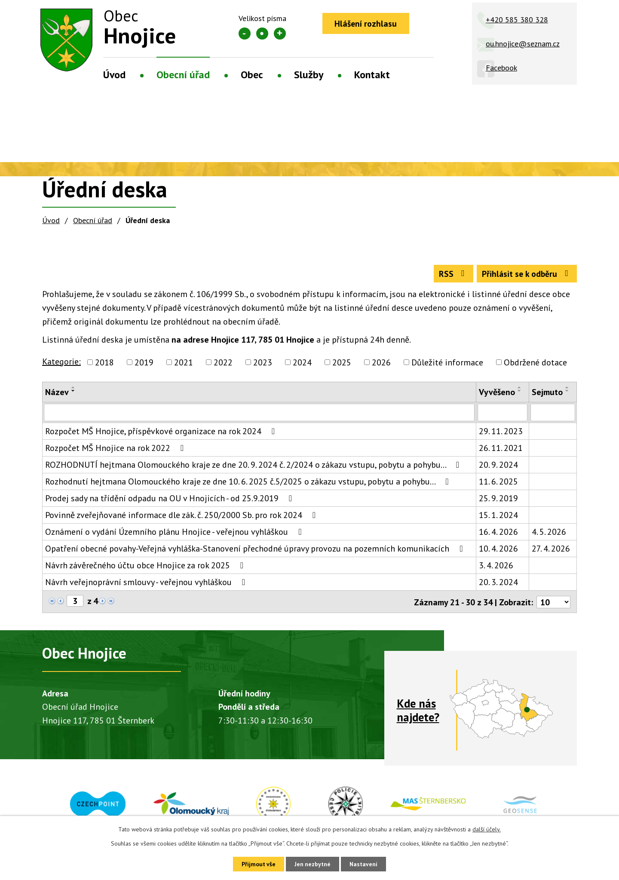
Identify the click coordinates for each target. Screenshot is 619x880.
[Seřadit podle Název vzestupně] (73, 388)
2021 (183, 363)
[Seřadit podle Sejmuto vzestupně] (567, 388)
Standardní (262, 34)
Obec (252, 74)
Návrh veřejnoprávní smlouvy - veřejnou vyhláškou (147, 583)
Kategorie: (61, 362)
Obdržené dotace (535, 363)
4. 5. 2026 (549, 533)
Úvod (114, 74)
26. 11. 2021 (501, 449)
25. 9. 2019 (498, 500)
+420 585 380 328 (517, 20)
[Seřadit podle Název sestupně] (73, 392)
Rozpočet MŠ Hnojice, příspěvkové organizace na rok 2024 (162, 432)
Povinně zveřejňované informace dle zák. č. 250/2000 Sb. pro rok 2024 (182, 516)
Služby (308, 74)
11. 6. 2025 (498, 483)
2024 (302, 363)
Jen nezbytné (312, 864)
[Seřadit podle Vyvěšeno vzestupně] (519, 388)
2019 (144, 363)
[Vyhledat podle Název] (259, 414)
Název (57, 393)
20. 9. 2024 (498, 466)
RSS (451, 274)
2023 (262, 363)
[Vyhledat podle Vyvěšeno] (502, 414)
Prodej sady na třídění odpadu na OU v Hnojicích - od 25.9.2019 (170, 500)
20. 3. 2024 (498, 583)
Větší (280, 34)
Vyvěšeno (497, 393)
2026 (381, 363)
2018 (104, 363)
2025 (341, 363)
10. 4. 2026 (498, 550)
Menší (245, 34)
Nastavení (365, 864)
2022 (223, 363)
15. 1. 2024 (498, 516)
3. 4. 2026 (496, 567)
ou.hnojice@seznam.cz (523, 44)
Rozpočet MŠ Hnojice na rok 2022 (116, 449)
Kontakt (372, 74)
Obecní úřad (183, 74)
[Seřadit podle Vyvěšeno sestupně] (519, 392)
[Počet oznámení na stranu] (553, 603)
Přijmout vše (256, 864)
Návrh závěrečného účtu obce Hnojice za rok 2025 (146, 567)
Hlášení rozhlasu (366, 23)
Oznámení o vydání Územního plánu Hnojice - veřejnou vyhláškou (175, 533)
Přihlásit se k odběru (526, 274)
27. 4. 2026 (551, 550)
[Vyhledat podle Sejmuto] (552, 414)
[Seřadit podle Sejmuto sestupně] (567, 392)
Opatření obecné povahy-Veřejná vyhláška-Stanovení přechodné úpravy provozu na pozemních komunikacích (255, 550)
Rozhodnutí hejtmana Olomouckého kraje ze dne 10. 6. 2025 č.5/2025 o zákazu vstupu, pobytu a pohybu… (248, 483)
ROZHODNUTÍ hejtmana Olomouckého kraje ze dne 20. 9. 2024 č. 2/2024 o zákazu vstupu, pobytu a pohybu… (254, 466)
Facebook (501, 68)
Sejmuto (547, 393)
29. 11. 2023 (501, 432)
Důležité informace (447, 363)
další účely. (486, 829)
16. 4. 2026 (498, 533)
